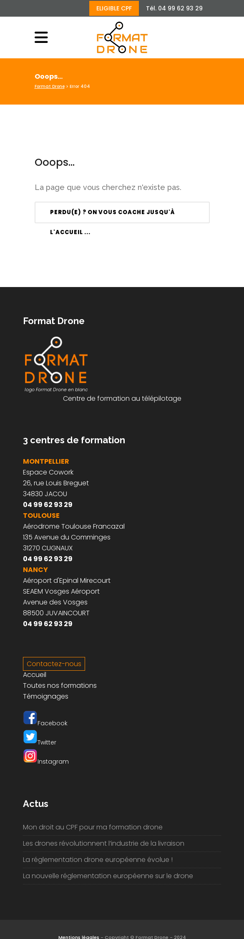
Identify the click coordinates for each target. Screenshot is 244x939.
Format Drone (50, 86)
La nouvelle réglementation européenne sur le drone (108, 876)
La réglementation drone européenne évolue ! (98, 859)
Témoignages (45, 696)
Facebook (45, 723)
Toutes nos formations (60, 685)
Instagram (46, 761)
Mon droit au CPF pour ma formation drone (93, 827)
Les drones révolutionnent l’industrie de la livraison (103, 843)
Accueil (34, 674)
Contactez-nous (54, 664)
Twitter (39, 742)
